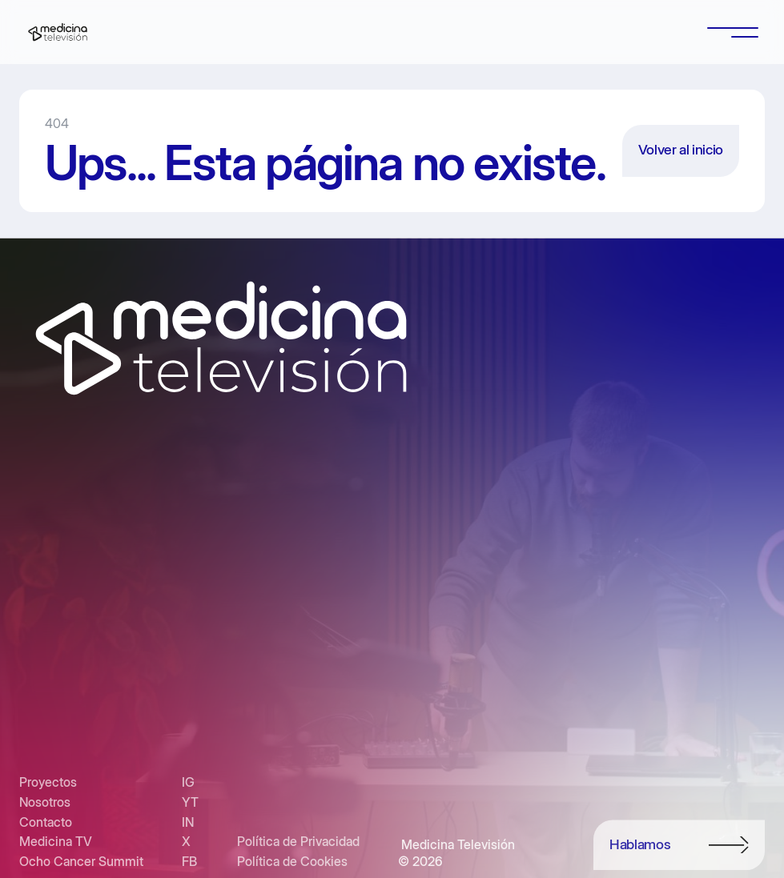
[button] (732, 32)
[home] (58, 32)
